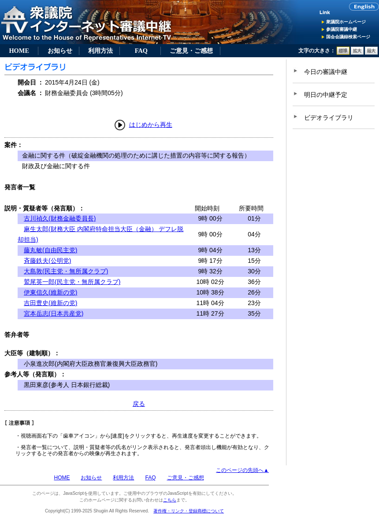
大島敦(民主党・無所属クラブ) (66, 271)
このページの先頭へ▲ (242, 470)
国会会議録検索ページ (348, 36)
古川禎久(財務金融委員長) (60, 218)
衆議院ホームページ (346, 21)
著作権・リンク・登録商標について (188, 510)
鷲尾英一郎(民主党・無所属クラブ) (72, 281)
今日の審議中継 (325, 71)
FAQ (141, 50)
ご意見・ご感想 (191, 50)
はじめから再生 (150, 124)
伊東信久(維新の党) (50, 292)
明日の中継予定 (325, 94)
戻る (139, 403)
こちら (169, 499)
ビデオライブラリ (328, 117)
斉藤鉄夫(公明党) (47, 260)
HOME (19, 50)
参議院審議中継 (341, 29)
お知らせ (60, 50)
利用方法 (100, 50)
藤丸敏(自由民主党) (50, 250)
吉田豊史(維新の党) (50, 302)
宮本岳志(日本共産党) (53, 313)
